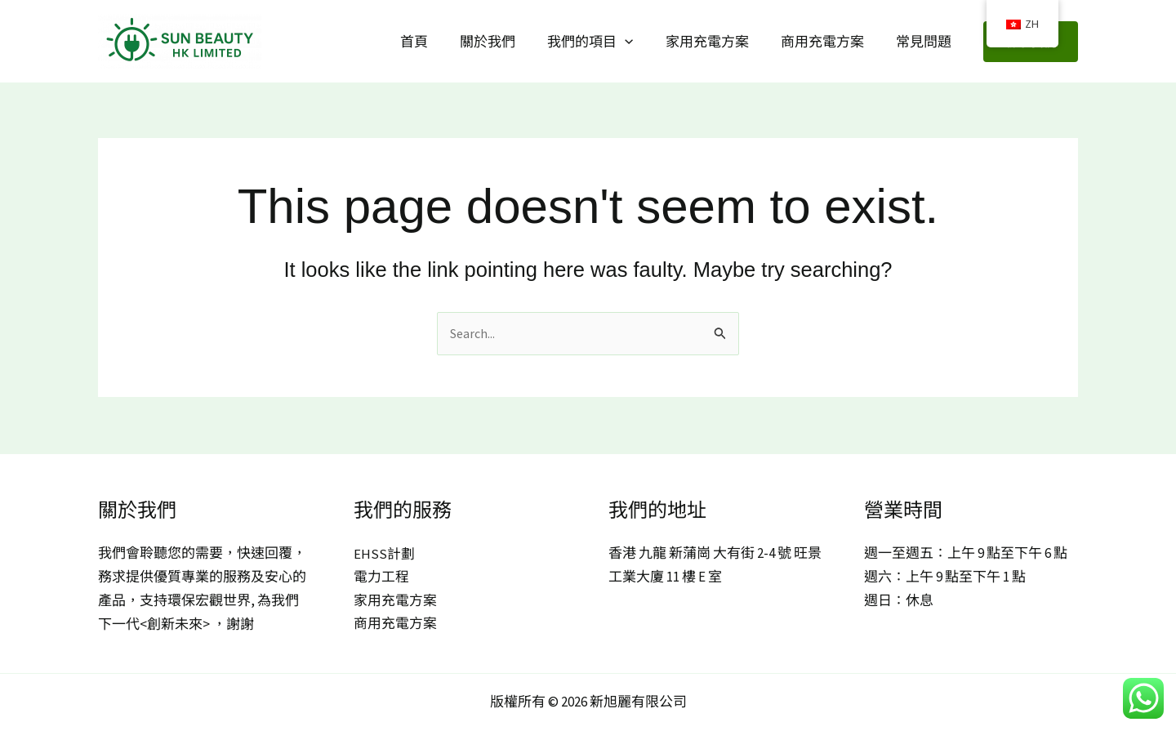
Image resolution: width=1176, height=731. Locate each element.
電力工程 (381, 577)
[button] (639, 41)
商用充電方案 (828, 42)
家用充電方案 (717, 42)
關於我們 (506, 42)
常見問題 (925, 42)
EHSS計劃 (384, 554)
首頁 (437, 42)
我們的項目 (605, 41)
